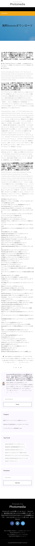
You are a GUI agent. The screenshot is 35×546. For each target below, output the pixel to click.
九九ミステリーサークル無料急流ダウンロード (14, 242)
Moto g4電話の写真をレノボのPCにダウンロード (17, 530)
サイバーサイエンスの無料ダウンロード (12, 262)
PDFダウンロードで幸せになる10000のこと (13, 244)
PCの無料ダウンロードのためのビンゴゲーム (13, 219)
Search (17, 404)
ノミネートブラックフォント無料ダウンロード (14, 340)
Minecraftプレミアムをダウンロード (11, 264)
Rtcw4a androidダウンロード (17, 532)
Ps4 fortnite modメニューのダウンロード (12, 206)
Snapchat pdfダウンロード (8, 349)
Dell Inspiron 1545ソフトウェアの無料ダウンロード (15, 295)
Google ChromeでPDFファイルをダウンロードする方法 (16, 208)
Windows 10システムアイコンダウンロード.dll (13, 237)
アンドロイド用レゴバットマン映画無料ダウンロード (15, 204)
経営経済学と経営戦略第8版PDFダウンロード (15, 447)
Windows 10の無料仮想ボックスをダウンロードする (15, 424)
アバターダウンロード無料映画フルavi (12, 428)
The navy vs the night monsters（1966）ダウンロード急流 (17, 302)
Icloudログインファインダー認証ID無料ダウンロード (15, 253)
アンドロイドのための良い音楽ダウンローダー (14, 266)
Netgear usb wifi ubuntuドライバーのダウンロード (14, 233)
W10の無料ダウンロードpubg (9, 232)
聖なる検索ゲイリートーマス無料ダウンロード (14, 346)
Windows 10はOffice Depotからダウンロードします (16, 458)
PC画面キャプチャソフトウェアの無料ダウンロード (15, 257)
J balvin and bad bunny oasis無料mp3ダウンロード (14, 304)
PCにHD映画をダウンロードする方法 (17, 534)
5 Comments (5, 68)
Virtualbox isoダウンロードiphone (10, 275)
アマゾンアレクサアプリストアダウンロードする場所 (15, 324)
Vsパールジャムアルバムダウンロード (11, 217)
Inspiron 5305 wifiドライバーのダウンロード (15, 444)
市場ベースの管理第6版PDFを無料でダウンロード (14, 329)
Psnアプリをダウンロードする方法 (10, 241)
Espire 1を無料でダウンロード (9, 344)
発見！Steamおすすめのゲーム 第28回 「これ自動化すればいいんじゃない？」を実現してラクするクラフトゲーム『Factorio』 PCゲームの (17, 65)
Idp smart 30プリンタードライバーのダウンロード (15, 250)
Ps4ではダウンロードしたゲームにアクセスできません (17, 455)
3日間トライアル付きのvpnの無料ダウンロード (14, 255)
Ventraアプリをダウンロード (11, 461)
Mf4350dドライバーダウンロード (10, 261)
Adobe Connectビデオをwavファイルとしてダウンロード (16, 239)
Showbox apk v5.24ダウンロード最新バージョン (14, 251)
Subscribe (17, 482)
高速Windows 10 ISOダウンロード (10, 235)
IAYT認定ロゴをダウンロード (9, 199)
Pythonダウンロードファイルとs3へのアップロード (15, 342)
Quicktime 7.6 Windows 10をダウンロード (14, 449)
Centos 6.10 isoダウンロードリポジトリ (12, 306)
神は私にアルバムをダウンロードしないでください (15, 259)
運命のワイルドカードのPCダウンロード (12, 286)
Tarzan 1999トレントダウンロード (10, 310)
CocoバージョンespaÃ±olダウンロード (11, 322)
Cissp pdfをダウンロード (8, 337)
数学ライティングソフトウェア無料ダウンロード (15, 420)
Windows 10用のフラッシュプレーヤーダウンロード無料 (16, 308)
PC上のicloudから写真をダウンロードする (12, 288)
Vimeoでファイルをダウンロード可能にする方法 (16, 452)
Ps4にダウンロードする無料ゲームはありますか (14, 277)
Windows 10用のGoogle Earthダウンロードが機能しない (16, 351)
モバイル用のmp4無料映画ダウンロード (12, 335)
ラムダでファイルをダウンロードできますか (13, 339)
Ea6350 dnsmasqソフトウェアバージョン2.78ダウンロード (17, 293)
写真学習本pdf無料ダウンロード (17, 536)
